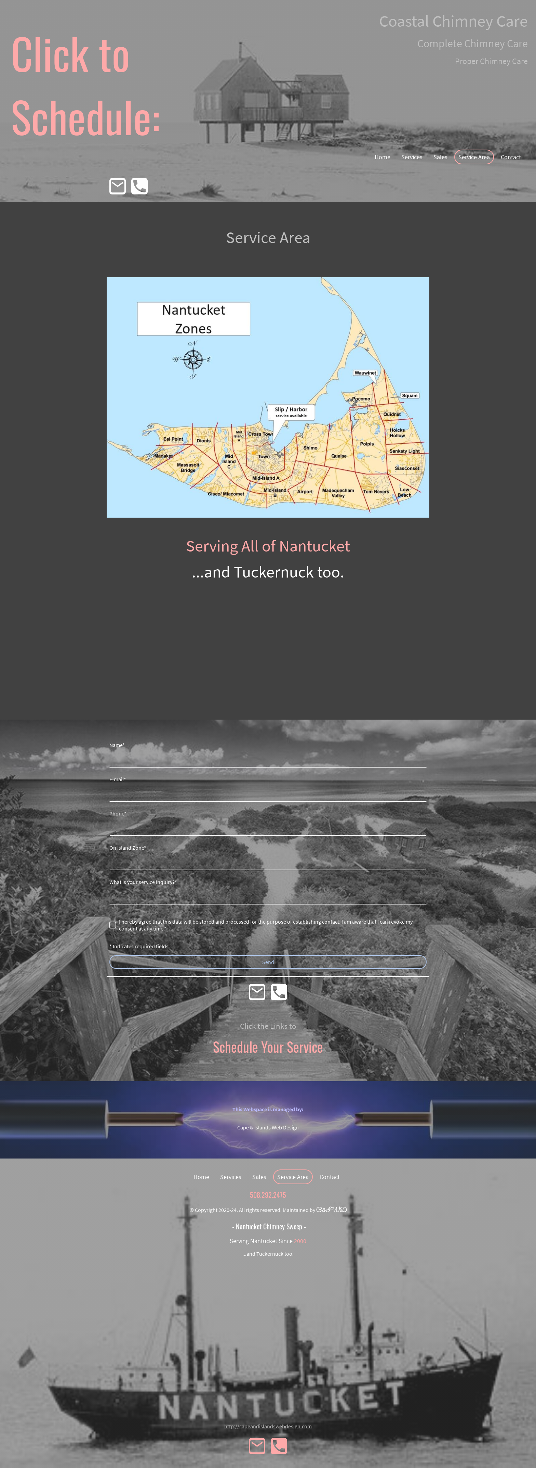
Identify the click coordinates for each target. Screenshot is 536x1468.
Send (268, 962)
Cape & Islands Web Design (268, 1127)
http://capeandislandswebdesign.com (268, 1426)
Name (117, 745)
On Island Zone (127, 847)
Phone (117, 813)
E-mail (117, 779)
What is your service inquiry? (143, 881)
